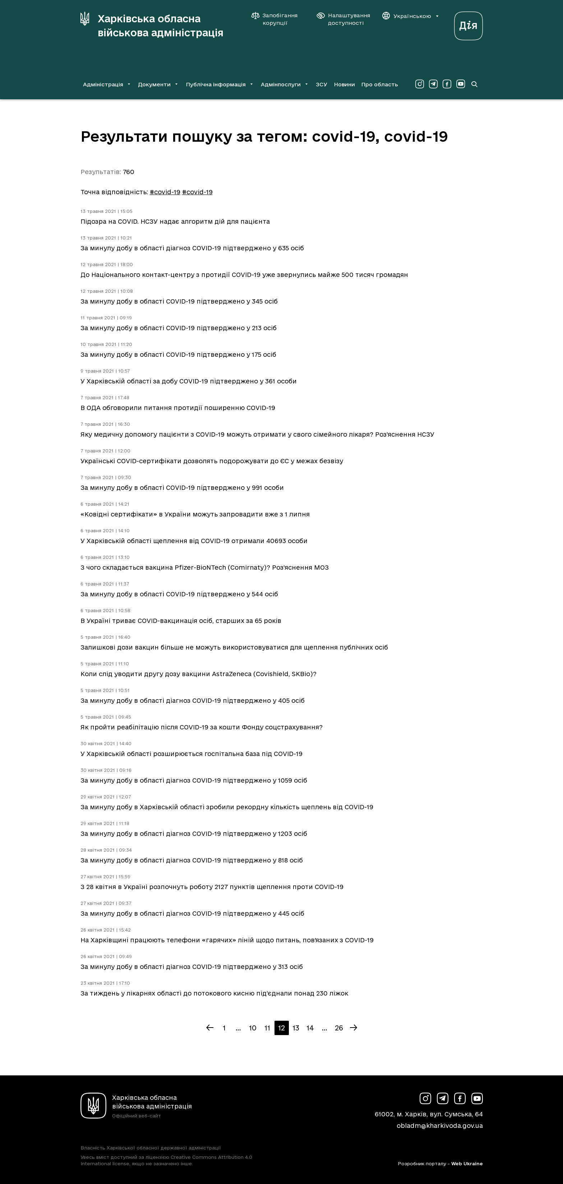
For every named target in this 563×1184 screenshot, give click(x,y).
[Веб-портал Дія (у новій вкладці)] (468, 24)
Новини (344, 84)
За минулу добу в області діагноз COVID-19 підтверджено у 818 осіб (191, 860)
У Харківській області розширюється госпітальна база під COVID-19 (191, 753)
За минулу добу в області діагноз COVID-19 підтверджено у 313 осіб (191, 966)
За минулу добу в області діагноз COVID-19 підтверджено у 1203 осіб (193, 833)
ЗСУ (321, 84)
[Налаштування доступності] (343, 19)
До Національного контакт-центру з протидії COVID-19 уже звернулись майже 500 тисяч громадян (244, 274)
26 (339, 1028)
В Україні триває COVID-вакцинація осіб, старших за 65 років (180, 620)
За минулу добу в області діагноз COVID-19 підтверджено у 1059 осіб (193, 780)
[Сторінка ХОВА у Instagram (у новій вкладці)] (419, 84)
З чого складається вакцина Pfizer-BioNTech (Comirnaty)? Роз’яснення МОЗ (204, 567)
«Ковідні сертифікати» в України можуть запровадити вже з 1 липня (195, 514)
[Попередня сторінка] (210, 1028)
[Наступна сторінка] (353, 1028)
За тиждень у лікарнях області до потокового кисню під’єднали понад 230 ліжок (214, 993)
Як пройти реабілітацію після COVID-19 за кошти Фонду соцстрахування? (201, 727)
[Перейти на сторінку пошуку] (474, 84)
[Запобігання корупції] (278, 19)
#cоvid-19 (197, 191)
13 (295, 1028)
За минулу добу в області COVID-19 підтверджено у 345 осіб (179, 301)
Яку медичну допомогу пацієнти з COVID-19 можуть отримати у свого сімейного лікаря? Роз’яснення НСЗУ (257, 434)
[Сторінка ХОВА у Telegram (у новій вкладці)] (433, 84)
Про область (379, 84)
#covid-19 (165, 191)
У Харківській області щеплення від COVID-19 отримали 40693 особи (194, 540)
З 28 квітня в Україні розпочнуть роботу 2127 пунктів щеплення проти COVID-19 (211, 886)
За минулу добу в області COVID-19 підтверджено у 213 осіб (178, 327)
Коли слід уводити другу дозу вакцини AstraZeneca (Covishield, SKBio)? (198, 673)
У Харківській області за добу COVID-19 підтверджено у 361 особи (188, 381)
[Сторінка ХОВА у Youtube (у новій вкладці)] (460, 84)
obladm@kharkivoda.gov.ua (440, 1125)
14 (310, 1028)
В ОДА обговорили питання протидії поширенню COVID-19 (177, 407)
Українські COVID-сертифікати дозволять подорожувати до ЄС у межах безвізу (211, 460)
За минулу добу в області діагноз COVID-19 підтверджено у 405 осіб (192, 700)
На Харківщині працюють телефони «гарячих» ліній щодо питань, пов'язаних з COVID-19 (227, 940)
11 (267, 1028)
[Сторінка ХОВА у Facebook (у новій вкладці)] (447, 84)
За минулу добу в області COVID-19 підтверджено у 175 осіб (178, 354)
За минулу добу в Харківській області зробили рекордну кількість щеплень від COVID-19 (226, 806)
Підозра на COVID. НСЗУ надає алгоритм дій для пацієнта (175, 221)
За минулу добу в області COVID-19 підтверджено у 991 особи (182, 487)
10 (253, 1028)
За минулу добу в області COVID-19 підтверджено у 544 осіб (179, 594)
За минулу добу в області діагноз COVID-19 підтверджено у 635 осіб (192, 248)
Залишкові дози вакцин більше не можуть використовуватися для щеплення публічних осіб (234, 647)
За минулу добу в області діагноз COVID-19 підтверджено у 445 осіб (192, 913)
